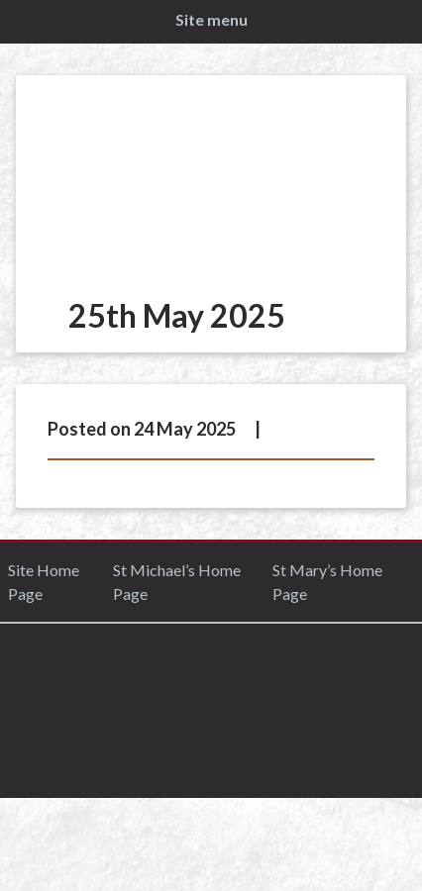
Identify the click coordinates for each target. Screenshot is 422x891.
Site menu (211, 19)
